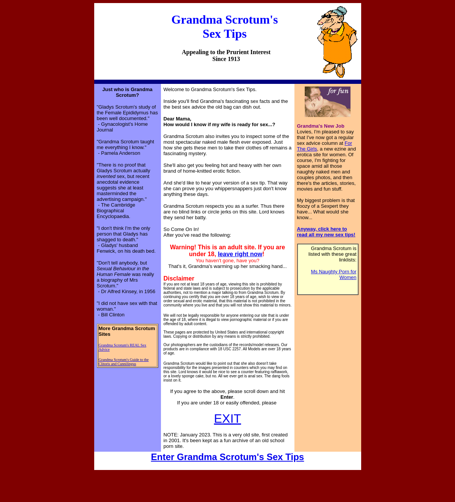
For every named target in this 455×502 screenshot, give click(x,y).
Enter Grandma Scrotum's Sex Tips (227, 457)
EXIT (227, 418)
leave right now (240, 254)
